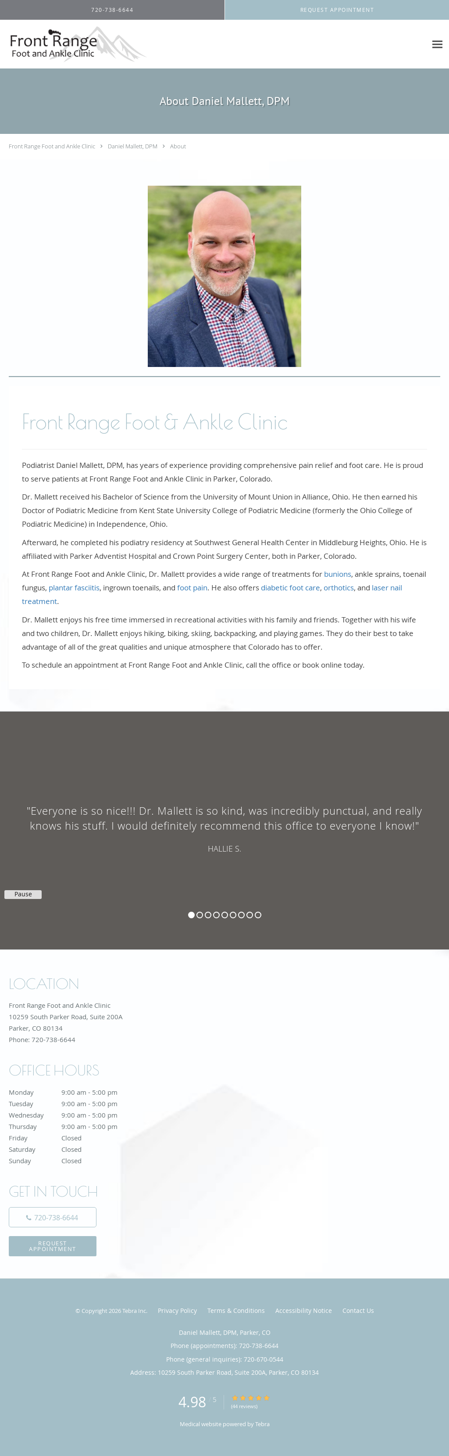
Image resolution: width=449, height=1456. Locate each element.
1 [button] (191, 915)
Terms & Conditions (236, 1310)
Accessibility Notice (303, 1310)
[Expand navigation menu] (437, 44)
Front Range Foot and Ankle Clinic (52, 146)
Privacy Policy (177, 1310)
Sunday (72, 1160)
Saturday (72, 1149)
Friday (72, 1137)
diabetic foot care (290, 587)
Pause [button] (23, 894)
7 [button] (241, 915)
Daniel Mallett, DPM (132, 146)
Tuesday (72, 1103)
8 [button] (249, 915)
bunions (337, 574)
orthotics (339, 587)
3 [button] (208, 915)
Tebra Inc (134, 1311)
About (178, 146)
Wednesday (72, 1115)
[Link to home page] (74, 44)
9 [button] (258, 915)
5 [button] (224, 915)
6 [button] (233, 915)
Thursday (72, 1126)
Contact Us (358, 1310)
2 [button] (199, 915)
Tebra (262, 1424)
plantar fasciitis (74, 587)
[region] (224, 821)
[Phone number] (52, 1217)
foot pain (192, 587)
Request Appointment (52, 1246)
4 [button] (216, 915)
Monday (72, 1092)
